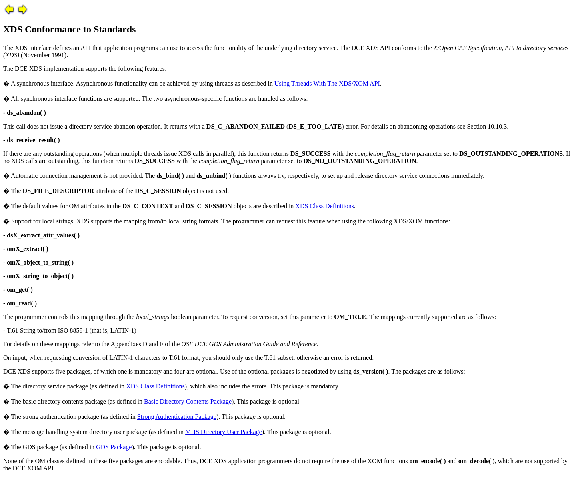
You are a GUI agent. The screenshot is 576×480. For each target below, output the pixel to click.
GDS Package (114, 447)
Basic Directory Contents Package (188, 401)
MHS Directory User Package (223, 431)
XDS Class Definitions (324, 206)
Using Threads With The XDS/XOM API (327, 83)
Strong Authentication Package (176, 416)
